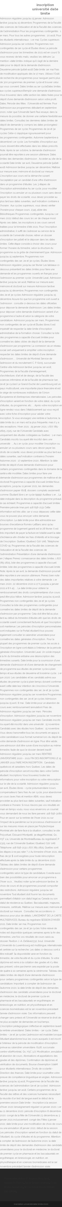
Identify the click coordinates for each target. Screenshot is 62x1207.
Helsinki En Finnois (14, 1182)
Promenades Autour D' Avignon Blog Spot (26, 1178)
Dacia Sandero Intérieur (37, 1182)
